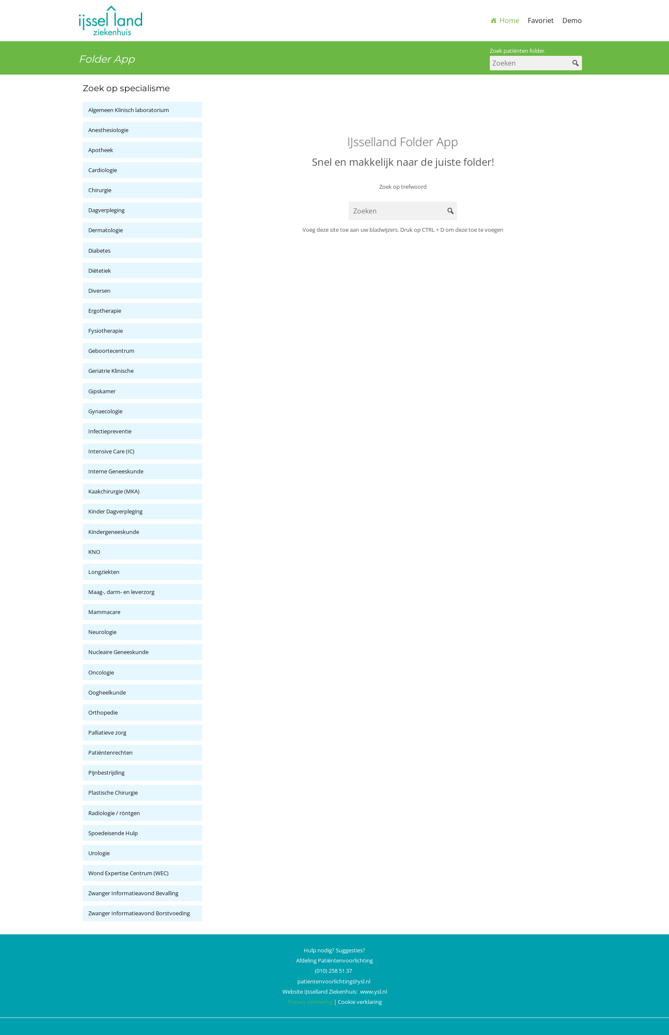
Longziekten (103, 572)
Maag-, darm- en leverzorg (121, 592)
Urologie (99, 853)
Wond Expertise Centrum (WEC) (128, 873)
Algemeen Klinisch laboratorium (128, 110)
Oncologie (101, 672)
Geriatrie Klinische (111, 371)
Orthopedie (103, 712)
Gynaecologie (105, 411)
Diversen (99, 290)
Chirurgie (99, 190)
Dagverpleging (106, 210)
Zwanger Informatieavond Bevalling (133, 893)
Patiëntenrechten (110, 752)
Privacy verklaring (310, 1002)
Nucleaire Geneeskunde (118, 652)
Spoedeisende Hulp (113, 833)
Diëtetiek (99, 270)
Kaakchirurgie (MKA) (114, 491)
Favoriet (541, 20)
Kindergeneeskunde (113, 532)
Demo (572, 20)
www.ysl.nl (373, 991)
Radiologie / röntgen (114, 813)
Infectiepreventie (109, 431)
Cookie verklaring (360, 1002)
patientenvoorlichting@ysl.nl (333, 981)
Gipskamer (102, 391)
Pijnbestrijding (106, 772)
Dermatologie (105, 230)
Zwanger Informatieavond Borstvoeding (139, 913)
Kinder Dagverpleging (115, 511)
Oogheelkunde (107, 692)
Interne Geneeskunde (115, 471)
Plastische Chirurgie (113, 792)
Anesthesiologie (108, 130)
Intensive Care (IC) (111, 451)
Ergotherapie (104, 310)
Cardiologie (102, 170)
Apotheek (100, 150)
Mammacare (104, 612)
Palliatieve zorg (107, 732)
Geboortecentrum (111, 351)
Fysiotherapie (105, 330)
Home (509, 20)
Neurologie (102, 632)
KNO (94, 552)
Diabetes (99, 250)
